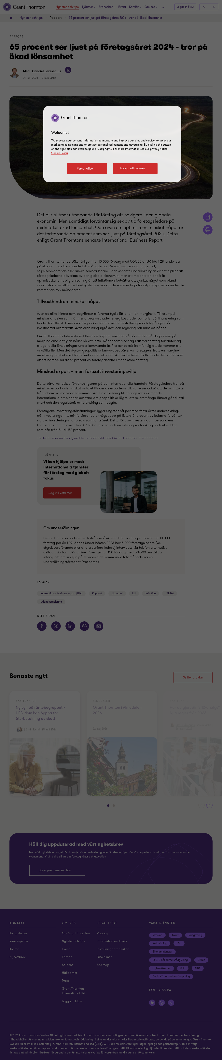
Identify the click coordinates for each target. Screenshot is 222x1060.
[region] (112, 144)
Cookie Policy (59, 153)
